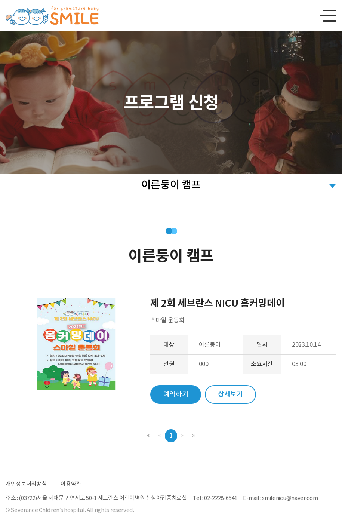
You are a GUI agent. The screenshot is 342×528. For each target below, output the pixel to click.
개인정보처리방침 (26, 484)
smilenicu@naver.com (290, 498)
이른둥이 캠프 (171, 185)
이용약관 (71, 484)
